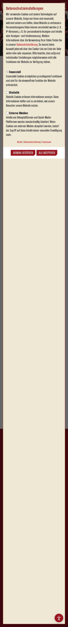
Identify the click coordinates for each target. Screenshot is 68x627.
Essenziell (13, 72)
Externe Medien (17, 113)
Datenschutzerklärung (27, 44)
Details (19, 142)
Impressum (46, 142)
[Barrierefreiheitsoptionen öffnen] (59, 618)
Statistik (12, 92)
